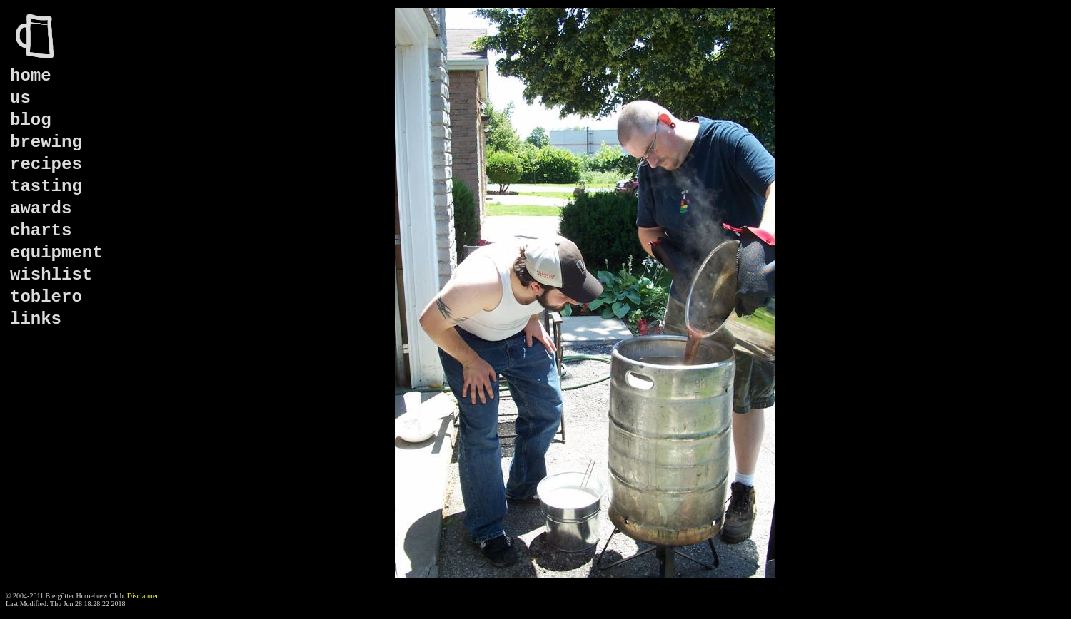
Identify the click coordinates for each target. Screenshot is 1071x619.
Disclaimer (142, 596)
